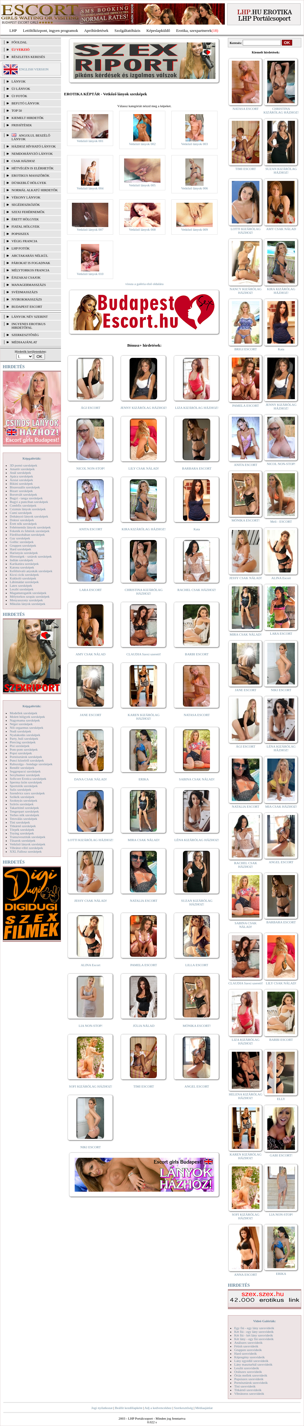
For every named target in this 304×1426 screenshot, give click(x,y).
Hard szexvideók (245, 1353)
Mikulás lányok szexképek (27, 604)
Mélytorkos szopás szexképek (29, 596)
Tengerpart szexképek (24, 811)
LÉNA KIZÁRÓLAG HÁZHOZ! (196, 840)
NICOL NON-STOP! (90, 468)
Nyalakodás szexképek (25, 735)
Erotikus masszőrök (30, 175)
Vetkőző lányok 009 (194, 229)
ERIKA (144, 779)
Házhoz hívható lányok (34, 146)
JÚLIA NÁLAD (143, 1025)
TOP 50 (17, 110)
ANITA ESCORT (90, 529)
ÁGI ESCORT (90, 407)
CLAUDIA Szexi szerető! (144, 654)
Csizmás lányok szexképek (28, 509)
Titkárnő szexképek (23, 826)
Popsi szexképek (21, 753)
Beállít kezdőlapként (129, 1408)
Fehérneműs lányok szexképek (30, 527)
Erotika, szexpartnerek (194, 30)
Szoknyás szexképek (23, 800)
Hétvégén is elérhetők (33, 168)
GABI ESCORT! (281, 1155)
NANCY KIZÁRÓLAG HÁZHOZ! (246, 290)
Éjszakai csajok (26, 277)
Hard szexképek (20, 549)
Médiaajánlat (203, 1408)
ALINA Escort (90, 965)
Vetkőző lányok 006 (194, 188)
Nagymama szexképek (25, 720)
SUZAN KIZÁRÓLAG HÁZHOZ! (197, 902)
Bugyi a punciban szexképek (29, 502)
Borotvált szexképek (23, 494)
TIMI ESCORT (143, 1086)
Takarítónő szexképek (24, 808)
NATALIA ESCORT (143, 900)
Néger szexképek (21, 724)
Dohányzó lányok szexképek (29, 516)
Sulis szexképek (20, 789)
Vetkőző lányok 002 (142, 144)
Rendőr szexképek (22, 767)
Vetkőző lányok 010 (90, 274)
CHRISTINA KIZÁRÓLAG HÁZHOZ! (144, 591)
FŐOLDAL (19, 42)
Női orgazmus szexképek (26, 727)
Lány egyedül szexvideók (251, 1361)
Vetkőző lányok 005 (142, 185)
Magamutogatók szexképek (28, 593)
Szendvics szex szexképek (27, 793)
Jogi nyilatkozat (102, 1408)
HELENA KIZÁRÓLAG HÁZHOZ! (245, 1096)
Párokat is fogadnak (31, 263)
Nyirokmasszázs (27, 299)
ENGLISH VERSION (34, 69)
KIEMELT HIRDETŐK (28, 118)
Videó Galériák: (264, 1321)
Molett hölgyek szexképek (27, 716)
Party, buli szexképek (24, 738)
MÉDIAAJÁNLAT (24, 342)
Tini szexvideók (244, 1386)
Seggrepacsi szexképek (25, 771)
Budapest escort (27, 306)
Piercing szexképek (22, 742)
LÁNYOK (18, 81)
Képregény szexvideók (249, 1357)
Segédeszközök (26, 204)
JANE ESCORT (90, 715)
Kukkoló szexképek (23, 578)
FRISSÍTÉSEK (22, 125)
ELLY (281, 1099)
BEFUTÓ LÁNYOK (25, 103)
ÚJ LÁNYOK (21, 88)
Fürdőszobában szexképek (27, 534)
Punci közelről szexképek (27, 760)
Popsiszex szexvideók (248, 1379)
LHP (13, 30)
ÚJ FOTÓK (19, 96)
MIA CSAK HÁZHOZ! (281, 806)
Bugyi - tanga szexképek (26, 498)
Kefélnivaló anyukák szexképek (31, 571)
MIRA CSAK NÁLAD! (144, 840)
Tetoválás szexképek (23, 818)
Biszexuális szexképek (25, 487)
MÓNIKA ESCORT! (197, 1025)
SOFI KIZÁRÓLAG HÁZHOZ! (90, 1086)
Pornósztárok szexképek (26, 757)
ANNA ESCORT (245, 1274)
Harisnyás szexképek (24, 553)
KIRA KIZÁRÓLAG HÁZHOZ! (144, 529)
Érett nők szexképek (23, 523)
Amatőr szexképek (22, 469)
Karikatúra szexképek (24, 563)
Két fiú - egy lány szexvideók (254, 1331)
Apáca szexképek (21, 476)
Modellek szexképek (23, 713)
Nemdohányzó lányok (32, 153)
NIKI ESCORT (90, 1147)
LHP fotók (21, 248)
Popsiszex (20, 234)
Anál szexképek (20, 472)
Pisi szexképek (19, 746)
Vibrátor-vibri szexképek (26, 848)
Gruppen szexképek (23, 545)
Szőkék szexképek (22, 797)
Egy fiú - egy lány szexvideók (254, 1328)
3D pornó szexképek (23, 465)
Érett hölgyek (25, 219)
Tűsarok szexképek (22, 840)
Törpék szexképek (22, 829)
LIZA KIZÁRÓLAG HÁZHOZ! (196, 407)
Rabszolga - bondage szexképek (31, 764)
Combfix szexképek (23, 505)
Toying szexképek (22, 833)
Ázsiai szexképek (21, 480)
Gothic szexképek (22, 542)
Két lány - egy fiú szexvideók (254, 1339)
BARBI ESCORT (197, 654)
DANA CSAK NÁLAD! (90, 779)
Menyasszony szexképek (26, 600)
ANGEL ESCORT (196, 1086)
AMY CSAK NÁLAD (91, 654)
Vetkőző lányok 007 (90, 229)
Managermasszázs (29, 285)
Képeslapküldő (158, 30)
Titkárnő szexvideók (248, 1390)
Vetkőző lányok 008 (142, 229)
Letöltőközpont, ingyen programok (50, 30)
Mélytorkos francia (30, 270)
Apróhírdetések (96, 30)
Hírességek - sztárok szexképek (31, 556)
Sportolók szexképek (24, 786)
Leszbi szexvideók (246, 1368)
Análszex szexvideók (248, 1342)
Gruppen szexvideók (248, 1350)
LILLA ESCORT (196, 965)
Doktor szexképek (22, 520)
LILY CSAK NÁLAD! (143, 468)
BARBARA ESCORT (196, 468)
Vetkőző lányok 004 (90, 188)
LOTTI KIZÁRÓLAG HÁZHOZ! (90, 840)
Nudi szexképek (20, 731)
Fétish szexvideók (246, 1346)
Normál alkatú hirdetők (35, 190)
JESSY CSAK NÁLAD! (90, 900)
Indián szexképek (21, 560)
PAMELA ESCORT (143, 965)
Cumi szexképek (21, 512)
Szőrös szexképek (22, 804)
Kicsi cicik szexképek (24, 574)
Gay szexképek (20, 538)
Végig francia (24, 241)
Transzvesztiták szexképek (27, 837)
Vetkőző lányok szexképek (27, 844)
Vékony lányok (26, 197)
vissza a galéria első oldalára (144, 284)
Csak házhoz (23, 161)
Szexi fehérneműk (28, 212)
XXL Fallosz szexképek (26, 851)
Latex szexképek (21, 585)
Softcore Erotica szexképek (28, 778)
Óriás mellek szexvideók (250, 1375)
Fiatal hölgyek (26, 226)
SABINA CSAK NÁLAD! (196, 779)
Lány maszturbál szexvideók (253, 1364)
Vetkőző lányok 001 (90, 141)
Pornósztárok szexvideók (251, 1382)
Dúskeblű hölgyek (29, 183)
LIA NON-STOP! (90, 1025)
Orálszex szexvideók (248, 1371)
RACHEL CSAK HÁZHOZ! (196, 590)
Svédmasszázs (25, 292)
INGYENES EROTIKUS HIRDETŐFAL (29, 325)
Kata (197, 529)
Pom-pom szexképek (24, 749)
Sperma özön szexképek (26, 782)
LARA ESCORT (90, 590)
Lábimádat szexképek (24, 582)
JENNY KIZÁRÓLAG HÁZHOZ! (143, 407)
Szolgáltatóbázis (127, 30)
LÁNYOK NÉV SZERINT (30, 316)
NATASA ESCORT (197, 715)
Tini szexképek (20, 822)
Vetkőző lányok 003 (194, 144)
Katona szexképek (22, 567)
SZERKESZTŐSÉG (25, 335)
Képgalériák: (31, 458)
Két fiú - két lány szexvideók (253, 1335)
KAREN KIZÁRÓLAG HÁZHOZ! (144, 716)
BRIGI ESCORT (245, 349)
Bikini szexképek (21, 483)
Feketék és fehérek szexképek (29, 531)
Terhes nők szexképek (24, 815)
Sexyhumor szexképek (25, 775)
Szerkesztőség (183, 1408)
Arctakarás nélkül (30, 255)
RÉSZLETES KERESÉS (28, 57)
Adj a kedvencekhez (158, 1408)
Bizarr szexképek (21, 491)
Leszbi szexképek (21, 589)
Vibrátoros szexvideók (249, 1393)
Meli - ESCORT (281, 521)
